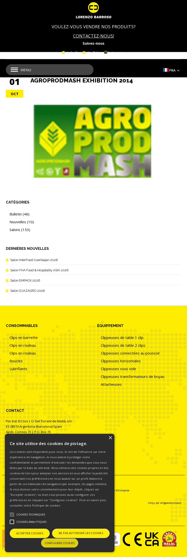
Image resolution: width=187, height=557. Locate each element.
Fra (172, 70)
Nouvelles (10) (21, 221)
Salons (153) (19, 229)
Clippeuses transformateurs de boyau (132, 376)
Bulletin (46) (19, 214)
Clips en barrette (23, 337)
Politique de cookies (46, 505)
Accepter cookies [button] (29, 533)
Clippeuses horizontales (121, 360)
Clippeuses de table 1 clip (122, 337)
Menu (25, 69)
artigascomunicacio (170, 503)
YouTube (94, 52)
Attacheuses (111, 384)
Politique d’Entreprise (117, 490)
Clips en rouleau (22, 345)
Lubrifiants (18, 368)
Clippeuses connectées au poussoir (130, 353)
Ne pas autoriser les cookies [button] (81, 533)
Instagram (113, 52)
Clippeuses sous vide (118, 368)
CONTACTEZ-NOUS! (93, 36)
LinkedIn (72, 52)
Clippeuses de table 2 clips (123, 345)
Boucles (16, 360)
